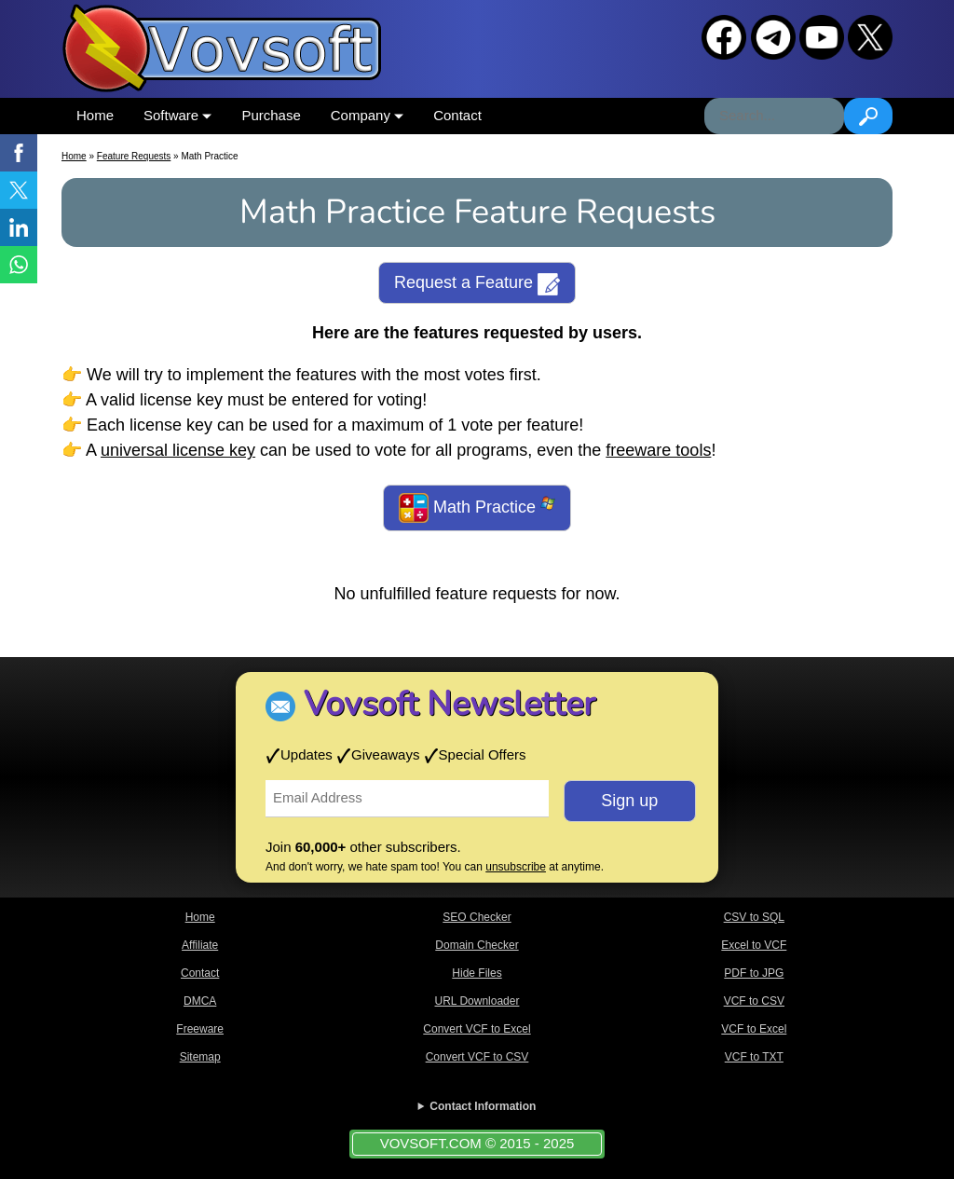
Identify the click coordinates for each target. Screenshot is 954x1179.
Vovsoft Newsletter (449, 704)
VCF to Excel (753, 1028)
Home (95, 115)
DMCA (200, 1001)
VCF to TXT (754, 1056)
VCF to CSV (754, 1001)
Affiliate (200, 945)
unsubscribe (515, 866)
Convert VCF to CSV (477, 1056)
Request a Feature (477, 284)
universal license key (178, 450)
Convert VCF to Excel (476, 1028)
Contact (457, 115)
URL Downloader (477, 1001)
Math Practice (477, 508)
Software (177, 115)
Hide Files (476, 973)
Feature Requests (134, 156)
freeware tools (658, 450)
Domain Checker (476, 945)
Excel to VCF (753, 945)
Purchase (270, 115)
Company (367, 115)
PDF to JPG (754, 973)
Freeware (200, 1028)
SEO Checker (477, 917)
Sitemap (200, 1056)
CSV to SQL (754, 917)
